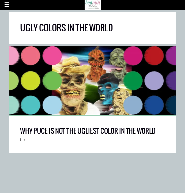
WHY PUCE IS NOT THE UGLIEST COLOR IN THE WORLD (88, 131)
